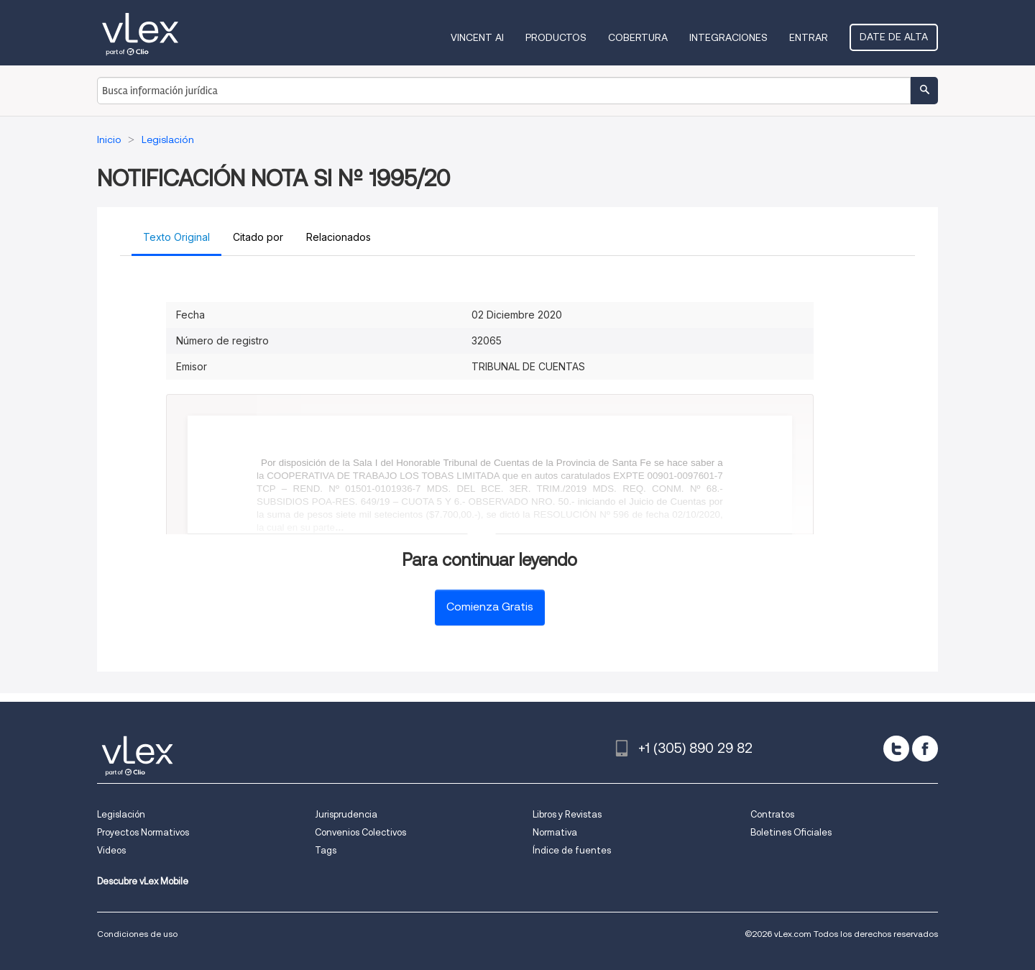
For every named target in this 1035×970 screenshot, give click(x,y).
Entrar (808, 37)
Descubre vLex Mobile (142, 881)
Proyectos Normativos (143, 832)
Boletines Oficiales (791, 832)
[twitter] (896, 748)
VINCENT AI (477, 37)
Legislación (121, 814)
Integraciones (728, 37)
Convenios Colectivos (360, 832)
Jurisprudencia (346, 814)
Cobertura (638, 37)
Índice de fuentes (572, 850)
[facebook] (925, 748)
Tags (325, 850)
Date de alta (894, 36)
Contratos (772, 814)
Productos (555, 37)
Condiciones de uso (137, 933)
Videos (111, 850)
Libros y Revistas (567, 814)
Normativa (555, 832)
